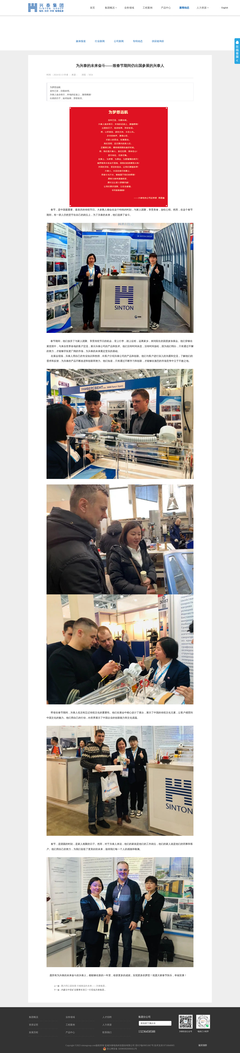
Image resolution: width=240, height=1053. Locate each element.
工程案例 (147, 7)
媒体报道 (81, 41)
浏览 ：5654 (87, 75)
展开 (237, 51)
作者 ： (67, 75)
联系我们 (107, 1032)
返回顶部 (202, 1045)
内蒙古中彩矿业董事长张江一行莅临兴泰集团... (83, 990)
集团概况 (111, 7)
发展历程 (33, 1032)
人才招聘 (107, 1017)
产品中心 (166, 7)
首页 (92, 7)
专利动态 (138, 41)
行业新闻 (100, 41)
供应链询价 (158, 41)
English (224, 8)
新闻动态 (184, 7)
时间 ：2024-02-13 (55, 75)
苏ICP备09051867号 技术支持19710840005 (154, 1045)
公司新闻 (119, 41)
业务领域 (129, 7)
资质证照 (33, 1025)
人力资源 (203, 7)
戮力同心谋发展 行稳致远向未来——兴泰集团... (83, 986)
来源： (74, 75)
